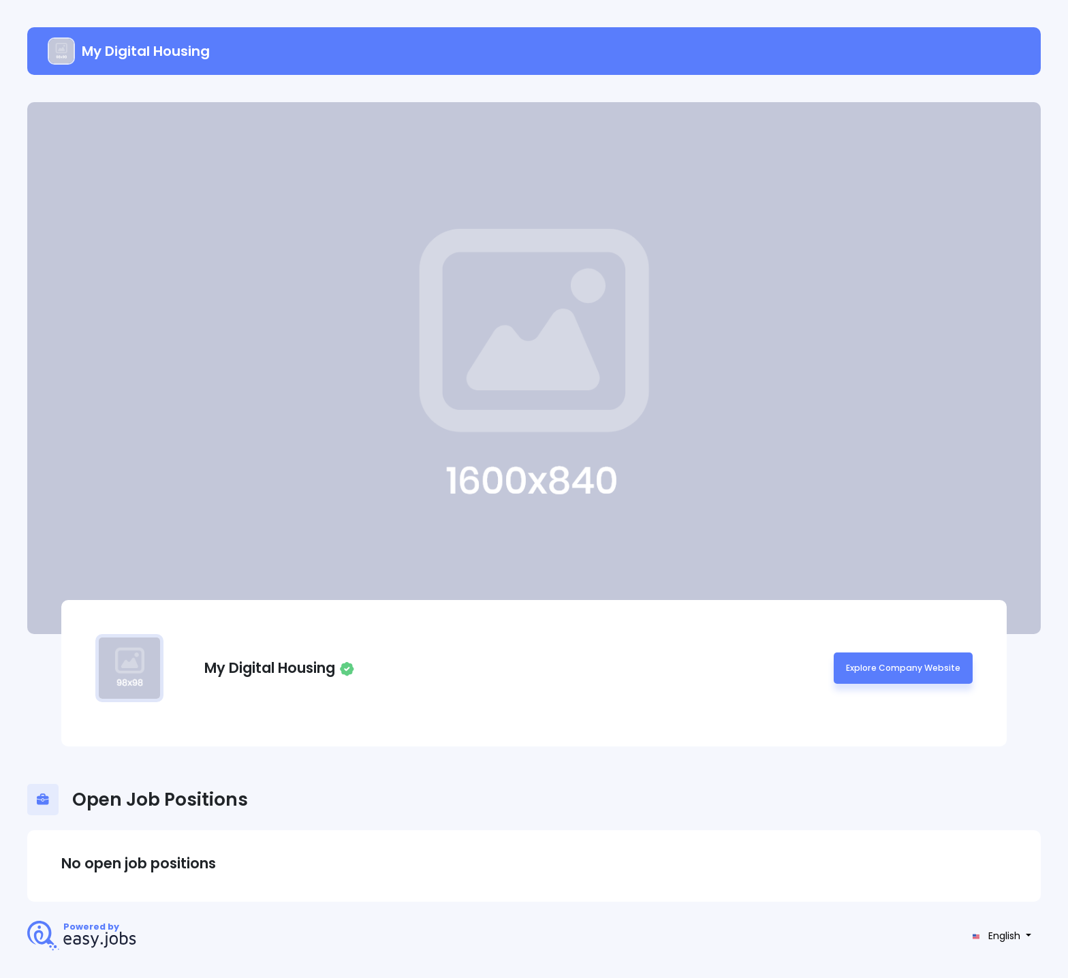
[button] (1000, 936)
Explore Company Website (903, 668)
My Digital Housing (129, 51)
